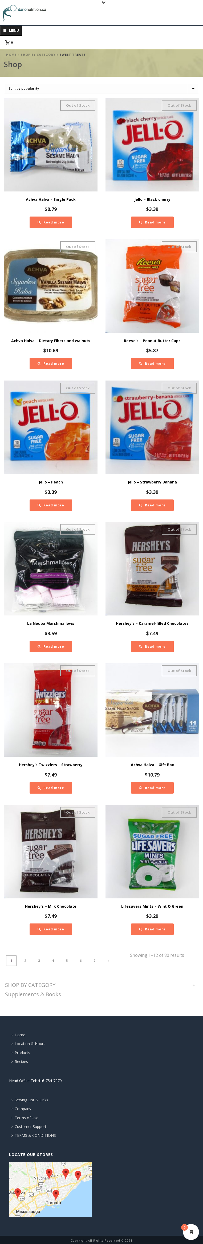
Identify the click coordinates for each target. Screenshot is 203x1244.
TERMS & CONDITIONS (33, 1135)
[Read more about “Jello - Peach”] (51, 505)
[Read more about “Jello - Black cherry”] (152, 222)
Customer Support (28, 1126)
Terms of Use (24, 1117)
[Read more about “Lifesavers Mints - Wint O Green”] (152, 929)
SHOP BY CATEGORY (38, 55)
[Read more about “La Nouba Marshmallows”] (51, 646)
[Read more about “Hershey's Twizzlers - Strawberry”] (51, 788)
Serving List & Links (29, 1099)
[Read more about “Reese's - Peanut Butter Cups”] (152, 363)
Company (21, 1108)
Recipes (19, 1061)
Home (11, 55)
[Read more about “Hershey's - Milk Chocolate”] (51, 929)
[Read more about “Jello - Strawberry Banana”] (152, 505)
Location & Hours (28, 1043)
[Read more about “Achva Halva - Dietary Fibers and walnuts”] (51, 363)
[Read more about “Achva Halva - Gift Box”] (152, 788)
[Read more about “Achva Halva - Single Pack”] (51, 222)
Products (20, 1052)
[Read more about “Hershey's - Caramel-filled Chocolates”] (152, 646)
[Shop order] (101, 89)
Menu (11, 30)
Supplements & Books (33, 994)
